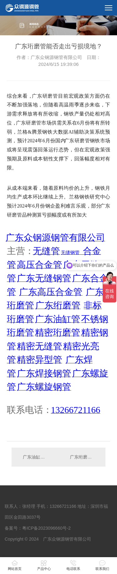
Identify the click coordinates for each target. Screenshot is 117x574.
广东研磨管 (45, 96)
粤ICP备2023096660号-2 (46, 528)
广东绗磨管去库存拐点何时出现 (84, 456)
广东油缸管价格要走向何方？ (35, 456)
